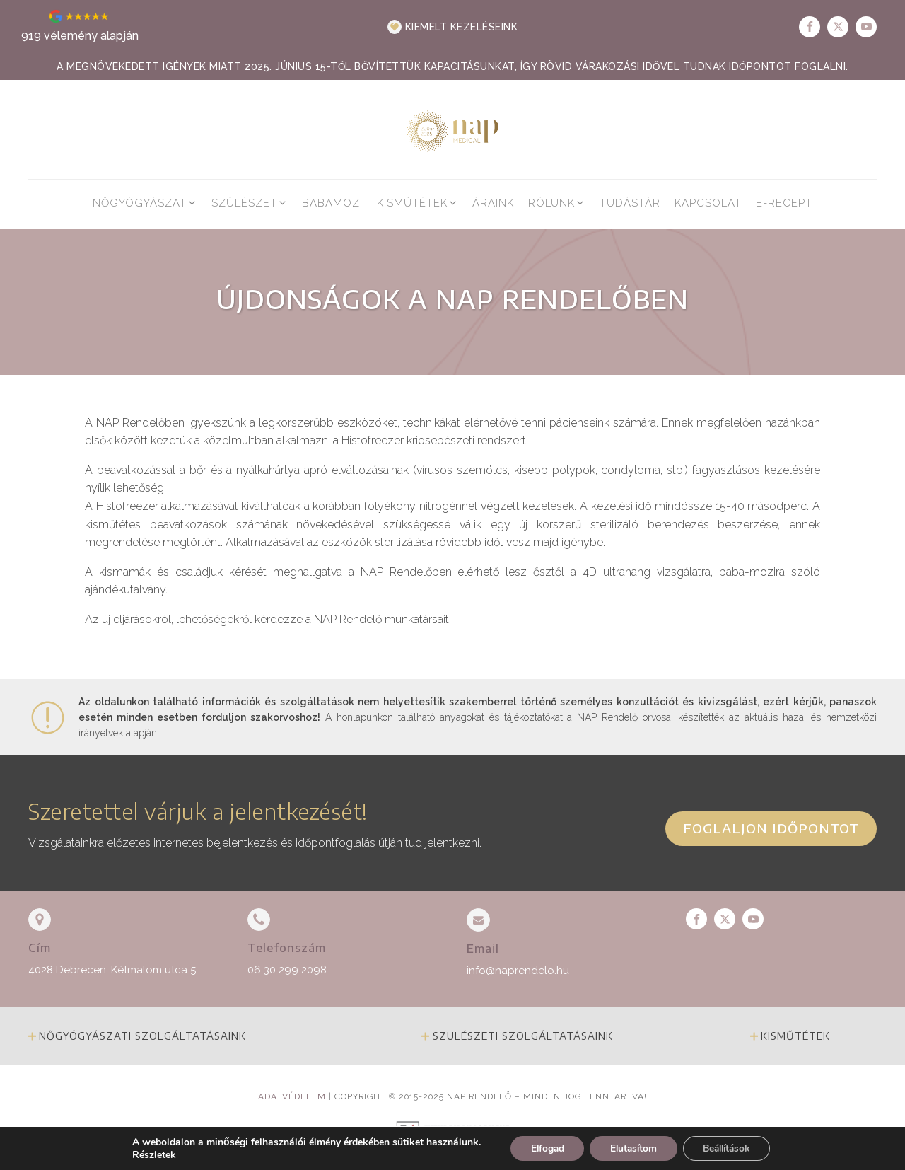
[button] (452, 27)
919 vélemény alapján (80, 35)
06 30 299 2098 (287, 969)
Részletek (147, 1154)
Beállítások (730, 1147)
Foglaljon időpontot (771, 828)
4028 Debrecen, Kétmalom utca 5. (113, 969)
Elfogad (542, 1147)
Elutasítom (631, 1147)
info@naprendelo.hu (518, 970)
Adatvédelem (292, 1096)
